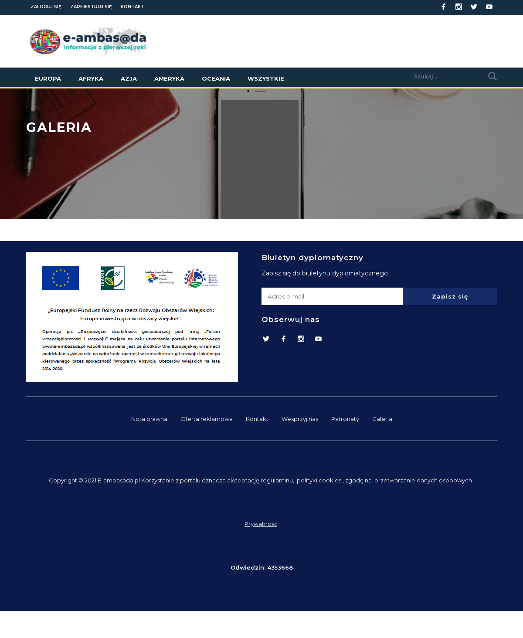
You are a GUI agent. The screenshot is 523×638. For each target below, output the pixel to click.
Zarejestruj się (91, 7)
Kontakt (132, 7)
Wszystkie (266, 78)
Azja (129, 78)
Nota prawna (149, 418)
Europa (48, 78)
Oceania (216, 78)
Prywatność (261, 523)
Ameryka (169, 78)
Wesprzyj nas (300, 418)
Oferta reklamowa (206, 418)
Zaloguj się (46, 7)
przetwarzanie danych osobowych (423, 480)
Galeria (382, 418)
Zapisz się (450, 296)
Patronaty (345, 418)
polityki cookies (319, 480)
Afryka (90, 78)
